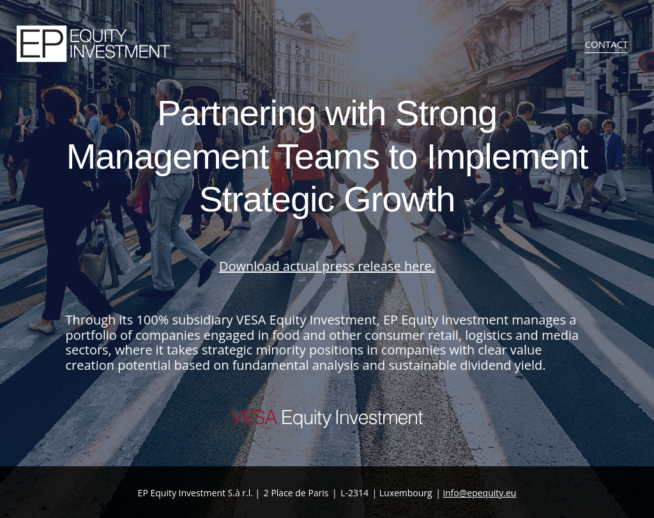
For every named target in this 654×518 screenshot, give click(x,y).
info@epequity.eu (479, 493)
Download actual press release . (327, 266)
